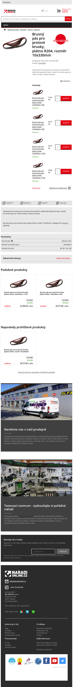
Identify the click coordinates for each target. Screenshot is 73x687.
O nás (7, 643)
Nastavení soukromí (44, 650)
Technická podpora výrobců (46, 643)
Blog (6, 628)
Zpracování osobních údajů (46, 645)
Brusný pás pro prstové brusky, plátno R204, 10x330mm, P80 (52, 293)
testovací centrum (26, 516)
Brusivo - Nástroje (34, 30)
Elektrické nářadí (13, 30)
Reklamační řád (42, 631)
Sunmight (42, 63)
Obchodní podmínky (44, 628)
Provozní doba (10, 647)
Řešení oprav (10, 633)
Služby (38, 635)
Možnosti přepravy (60, 188)
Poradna (8, 631)
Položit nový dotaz (63, 258)
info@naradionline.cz (18, 581)
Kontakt (8, 645)
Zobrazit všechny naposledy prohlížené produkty (36, 372)
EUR (46, 11)
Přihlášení (6, 2)
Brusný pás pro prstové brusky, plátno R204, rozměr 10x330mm (16, 351)
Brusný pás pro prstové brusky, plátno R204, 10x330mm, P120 (16, 293)
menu (5, 25)
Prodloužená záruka (12, 635)
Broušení (23, 30)
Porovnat (66, 81)
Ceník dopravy (41, 633)
